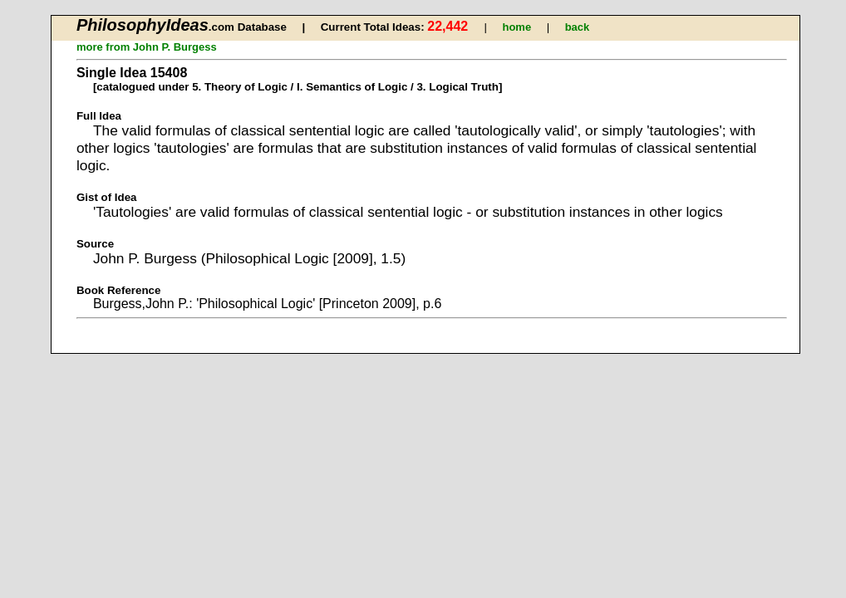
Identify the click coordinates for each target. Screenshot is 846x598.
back (577, 27)
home (516, 27)
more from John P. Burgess (146, 47)
